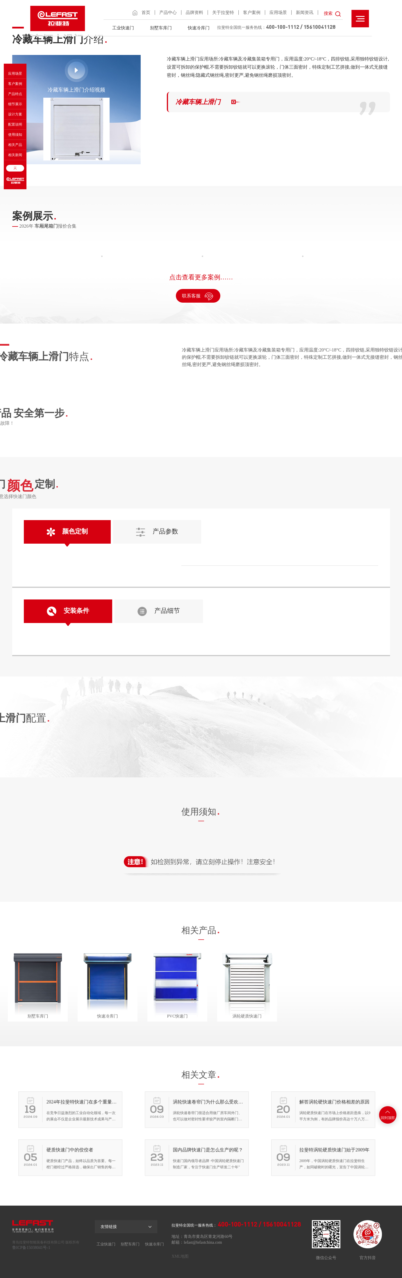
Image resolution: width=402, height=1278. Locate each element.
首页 (146, 12)
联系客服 (198, 296)
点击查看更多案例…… (201, 277)
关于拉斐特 (223, 12)
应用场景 (278, 12)
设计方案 (15, 114)
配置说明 (15, 124)
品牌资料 (194, 12)
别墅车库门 (161, 28)
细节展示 (15, 104)
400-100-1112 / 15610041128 (300, 27)
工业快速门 (123, 28)
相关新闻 (15, 155)
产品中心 (168, 12)
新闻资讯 (304, 12)
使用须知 (15, 135)
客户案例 (251, 12)
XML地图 (180, 1256)
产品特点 (15, 94)
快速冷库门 (199, 28)
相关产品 (15, 145)
